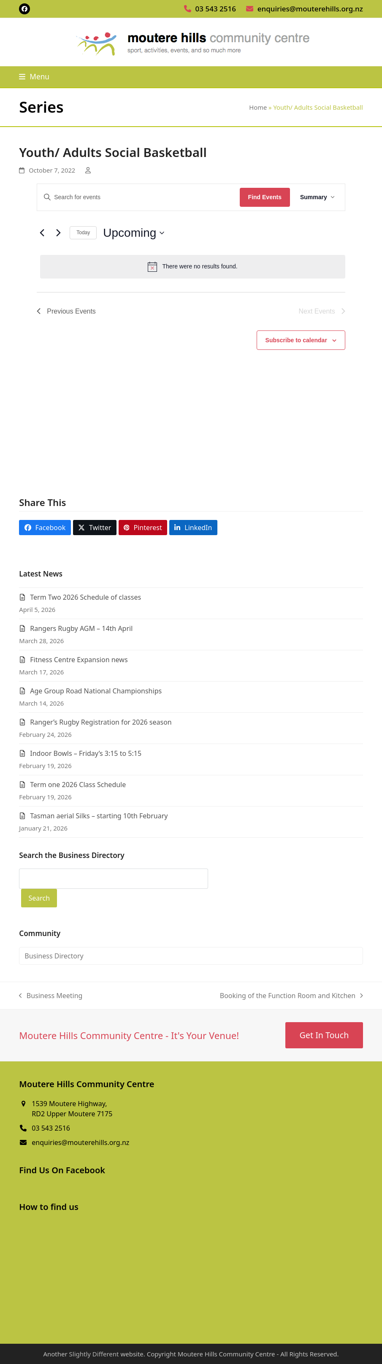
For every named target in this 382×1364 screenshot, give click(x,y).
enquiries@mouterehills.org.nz (310, 9)
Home (258, 107)
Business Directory (54, 956)
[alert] (192, 267)
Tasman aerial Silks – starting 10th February (99, 815)
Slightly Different (94, 1354)
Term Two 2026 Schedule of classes (85, 597)
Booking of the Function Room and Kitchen (291, 996)
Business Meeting (50, 996)
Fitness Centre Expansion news (78, 659)
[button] (34, 76)
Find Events (265, 197)
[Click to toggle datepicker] (133, 233)
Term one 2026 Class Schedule (78, 784)
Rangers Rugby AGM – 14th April (81, 628)
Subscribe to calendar (296, 340)
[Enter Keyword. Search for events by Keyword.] (138, 197)
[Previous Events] (42, 233)
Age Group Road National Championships (96, 691)
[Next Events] (58, 233)
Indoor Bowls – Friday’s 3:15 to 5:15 (85, 753)
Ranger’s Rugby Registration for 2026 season (101, 722)
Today (83, 232)
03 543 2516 (215, 9)
